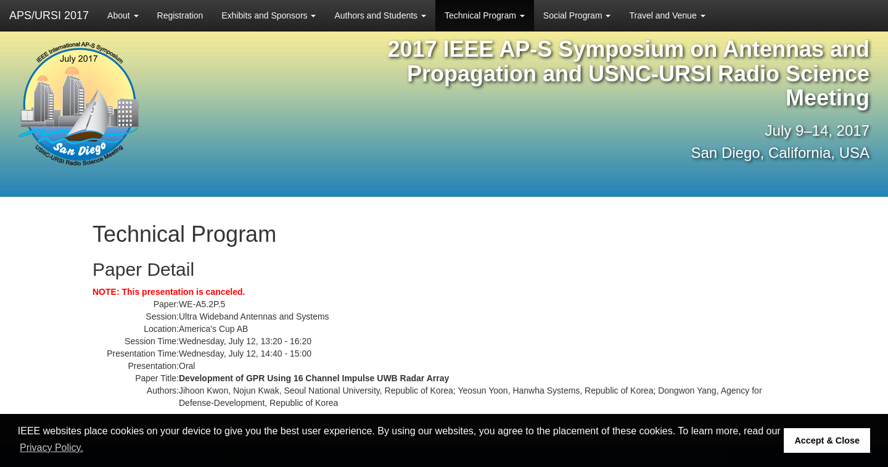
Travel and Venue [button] (667, 15)
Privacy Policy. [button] (51, 447)
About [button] (122, 15)
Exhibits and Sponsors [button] (268, 15)
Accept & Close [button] (827, 440)
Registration (180, 15)
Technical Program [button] (485, 15)
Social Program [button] (577, 15)
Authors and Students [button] (380, 15)
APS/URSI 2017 (49, 15)
